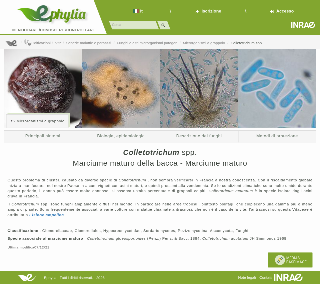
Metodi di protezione (277, 136)
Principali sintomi (42, 136)
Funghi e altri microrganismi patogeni (147, 43)
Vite (58, 43)
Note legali (247, 277)
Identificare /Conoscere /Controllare (53, 30)
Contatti (265, 277)
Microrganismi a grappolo (204, 43)
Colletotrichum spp (246, 43)
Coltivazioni (37, 43)
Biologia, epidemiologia (121, 136)
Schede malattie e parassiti (89, 43)
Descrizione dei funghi (199, 136)
